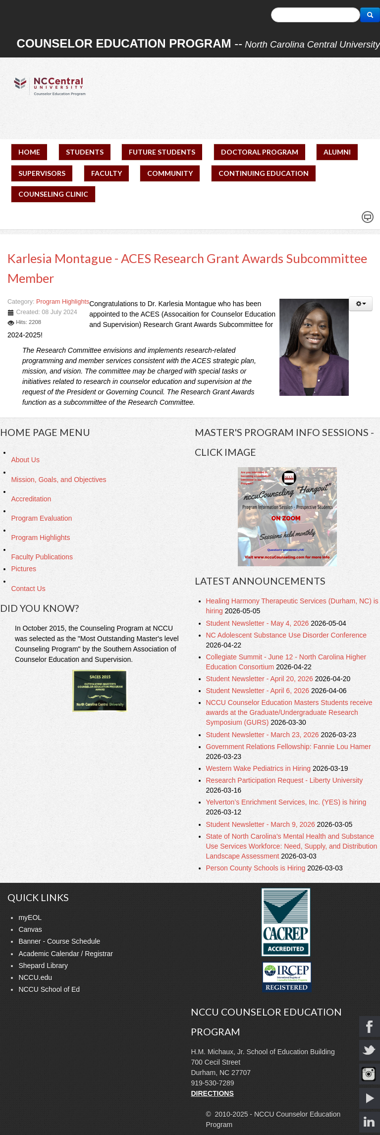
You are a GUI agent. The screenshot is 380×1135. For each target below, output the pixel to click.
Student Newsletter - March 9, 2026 (261, 824)
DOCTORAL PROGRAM (259, 152)
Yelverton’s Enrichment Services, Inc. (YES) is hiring (286, 802)
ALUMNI (337, 152)
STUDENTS (85, 152)
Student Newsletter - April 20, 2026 (260, 679)
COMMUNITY (170, 173)
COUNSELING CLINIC (53, 194)
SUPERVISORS (41, 173)
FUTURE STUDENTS (162, 152)
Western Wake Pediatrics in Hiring (259, 768)
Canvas (30, 929)
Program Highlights (62, 301)
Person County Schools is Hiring (257, 868)
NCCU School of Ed (49, 989)
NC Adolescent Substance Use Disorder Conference (286, 635)
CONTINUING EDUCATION (263, 173)
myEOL (30, 917)
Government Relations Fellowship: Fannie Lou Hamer (288, 747)
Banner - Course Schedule (59, 941)
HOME (29, 152)
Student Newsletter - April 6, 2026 (258, 691)
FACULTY (106, 173)
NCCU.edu (35, 977)
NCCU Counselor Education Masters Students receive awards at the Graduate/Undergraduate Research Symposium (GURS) (289, 712)
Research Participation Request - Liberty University (284, 780)
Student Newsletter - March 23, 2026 (263, 735)
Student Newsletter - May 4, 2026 (258, 623)
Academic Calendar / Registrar (65, 954)
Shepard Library (43, 966)
